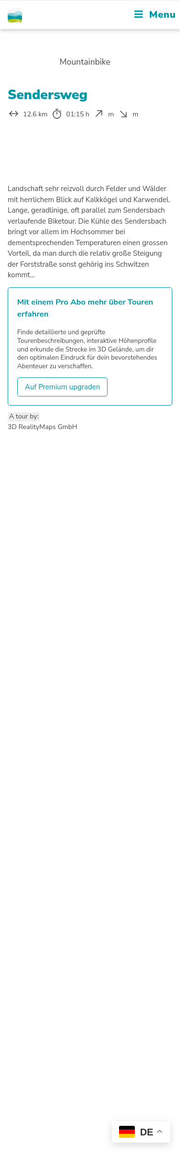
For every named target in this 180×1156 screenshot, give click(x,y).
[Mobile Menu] (155, 14)
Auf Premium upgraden (62, 387)
